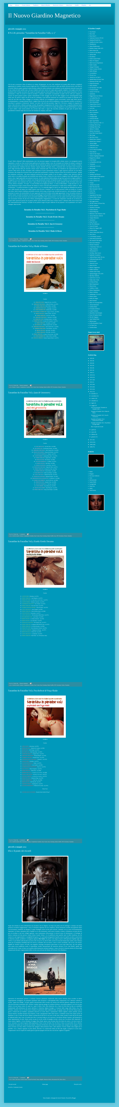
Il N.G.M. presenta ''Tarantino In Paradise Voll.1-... (99, 408)
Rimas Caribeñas (94, 292)
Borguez (92, 474)
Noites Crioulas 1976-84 (95, 69)
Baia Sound (92, 168)
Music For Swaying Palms (96, 302)
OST (53, 240)
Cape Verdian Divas (94, 319)
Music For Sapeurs (94, 60)
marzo (93, 432)
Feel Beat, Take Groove (95, 253)
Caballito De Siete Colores (96, 42)
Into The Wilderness (94, 224)
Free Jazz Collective (94, 476)
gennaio (93, 437)
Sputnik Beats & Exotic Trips (97, 79)
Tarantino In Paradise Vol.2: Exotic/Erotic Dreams (31, 541)
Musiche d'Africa (48, 1079)
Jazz (55, 535)
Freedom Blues (93, 327)
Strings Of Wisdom (94, 67)
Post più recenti (12, 1084)
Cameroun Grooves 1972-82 (96, 38)
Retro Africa (63, 1079)
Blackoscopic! (93, 321)
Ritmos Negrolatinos (95, 290)
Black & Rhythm (45, 5)
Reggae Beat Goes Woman (96, 96)
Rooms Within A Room (95, 197)
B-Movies (14, 240)
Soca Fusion (93, 32)
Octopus (92, 182)
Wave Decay (93, 234)
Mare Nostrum (93, 300)
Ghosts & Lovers (94, 263)
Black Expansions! (94, 284)
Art (90, 5)
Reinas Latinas (93, 296)
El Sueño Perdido (94, 89)
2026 (91, 358)
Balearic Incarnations (95, 131)
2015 (91, 384)
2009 (91, 444)
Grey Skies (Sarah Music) (96, 133)
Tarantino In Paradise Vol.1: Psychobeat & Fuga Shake (33, 690)
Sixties (60, 240)
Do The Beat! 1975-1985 (96, 87)
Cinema (19, 240)
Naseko (63, 1098)
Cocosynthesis (93, 73)
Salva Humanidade (94, 102)
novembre (94, 396)
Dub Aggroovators (94, 201)
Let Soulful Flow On (95, 98)
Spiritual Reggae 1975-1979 (96, 273)
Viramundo (92, 164)
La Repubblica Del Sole (95, 162)
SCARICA (45, 439)
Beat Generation (23, 841)
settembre (93, 400)
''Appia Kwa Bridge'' (18, 1002)
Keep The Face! (93, 222)
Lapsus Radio (93, 482)
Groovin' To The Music (95, 52)
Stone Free (92, 486)
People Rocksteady (94, 83)
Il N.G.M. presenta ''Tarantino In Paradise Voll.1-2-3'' (32, 32)
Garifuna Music (93, 306)
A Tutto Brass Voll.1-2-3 (95, 247)
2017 (91, 379)
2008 (91, 447)
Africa (13, 1079)
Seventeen (56, 240)
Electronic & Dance (58, 5)
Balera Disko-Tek (94, 50)
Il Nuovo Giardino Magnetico (44, 15)
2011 (91, 439)
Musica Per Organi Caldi (96, 228)
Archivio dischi (15, 535)
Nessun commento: (24, 239)
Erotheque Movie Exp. (95, 125)
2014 (91, 387)
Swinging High (93, 116)
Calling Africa (93, 114)
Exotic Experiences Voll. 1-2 (97, 122)
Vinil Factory (93, 490)
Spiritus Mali (93, 54)
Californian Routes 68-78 (96, 259)
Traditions (35, 5)
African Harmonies (94, 304)
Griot (91, 478)
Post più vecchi (77, 1084)
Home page (45, 1084)
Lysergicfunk (93, 484)
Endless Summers (94, 269)
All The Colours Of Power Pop (97, 203)
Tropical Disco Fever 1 (95, 106)
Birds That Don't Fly (95, 187)
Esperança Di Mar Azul (95, 81)
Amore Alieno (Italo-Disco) (96, 232)
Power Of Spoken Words (96, 315)
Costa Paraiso (93, 160)
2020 (91, 372)
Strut (70, 944)
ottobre (93, 398)
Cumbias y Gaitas (94, 288)
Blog (11, 5)
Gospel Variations (94, 311)
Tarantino (65, 240)
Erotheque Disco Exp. (95, 127)
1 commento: (23, 1077)
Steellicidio (92, 94)
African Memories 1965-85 (96, 216)
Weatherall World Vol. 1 (95, 40)
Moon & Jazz (93, 286)
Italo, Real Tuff (93, 110)
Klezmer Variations (94, 244)
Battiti (91, 471)
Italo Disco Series (94, 137)
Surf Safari (92, 172)
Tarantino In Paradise (95, 207)
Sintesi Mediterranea (95, 46)
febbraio (93, 434)
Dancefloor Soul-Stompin (96, 313)
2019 (91, 375)
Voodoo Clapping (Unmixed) (97, 156)
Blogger (74, 1098)
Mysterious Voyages (94, 100)
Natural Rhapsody (94, 211)
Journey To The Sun (94, 91)
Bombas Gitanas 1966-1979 (96, 48)
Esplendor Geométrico (95, 255)
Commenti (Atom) (17, 1087)
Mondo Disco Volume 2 (95, 139)
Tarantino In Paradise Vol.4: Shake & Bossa (28, 246)
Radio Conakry (93, 65)
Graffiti (77, 5)
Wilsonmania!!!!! (94, 251)
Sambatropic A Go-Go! (95, 294)
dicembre (93, 393)
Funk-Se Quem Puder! (95, 58)
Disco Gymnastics (94, 112)
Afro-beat (18, 1079)
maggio (93, 405)
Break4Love (93, 193)
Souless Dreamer (94, 209)
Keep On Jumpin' (94, 170)
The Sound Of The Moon (96, 240)
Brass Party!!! (93, 36)
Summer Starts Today (95, 271)
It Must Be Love (94, 147)
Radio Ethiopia (93, 71)
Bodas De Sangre (94, 298)
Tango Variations (94, 249)
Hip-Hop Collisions (94, 275)
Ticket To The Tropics (95, 153)
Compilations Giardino (26, 240)
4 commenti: (22, 840)
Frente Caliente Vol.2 (95, 178)
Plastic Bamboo (93, 85)
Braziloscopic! (93, 261)
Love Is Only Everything (96, 149)
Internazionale (93, 480)
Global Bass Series (94, 145)
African (17, 5)
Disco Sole (92, 34)
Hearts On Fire (93, 265)
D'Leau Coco (93, 75)
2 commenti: (22, 534)
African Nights (93, 143)
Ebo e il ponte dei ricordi (19, 850)
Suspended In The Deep (95, 195)
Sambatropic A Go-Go (95, 166)
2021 (91, 370)
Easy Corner (34, 240)
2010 (91, 442)
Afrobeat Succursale (94, 185)
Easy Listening (41, 240)
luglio (92, 403)
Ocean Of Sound (94, 226)
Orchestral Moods (94, 118)
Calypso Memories (94, 218)
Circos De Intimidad (94, 199)
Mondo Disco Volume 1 (95, 141)
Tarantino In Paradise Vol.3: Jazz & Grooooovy (29, 392)
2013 (91, 389)
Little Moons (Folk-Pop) (95, 238)
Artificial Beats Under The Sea (97, 257)
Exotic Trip (92, 191)
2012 (91, 391)
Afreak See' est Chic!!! (95, 77)
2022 (91, 368)
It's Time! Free (93, 325)
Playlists (84, 5)
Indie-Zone (69, 5)
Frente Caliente (26, 5)
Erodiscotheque (93, 230)
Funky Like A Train (94, 280)
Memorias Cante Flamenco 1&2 (97, 213)
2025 (91, 360)
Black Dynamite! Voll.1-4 (96, 189)
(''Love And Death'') (69, 946)
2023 (91, 365)
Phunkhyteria (93, 44)
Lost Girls (92, 108)
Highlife (41, 1079)
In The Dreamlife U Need (96, 323)
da (52, 302)
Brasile (13, 387)
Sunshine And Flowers (95, 174)
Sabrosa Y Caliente (94, 129)
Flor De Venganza (94, 317)
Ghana (37, 1079)
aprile (92, 429)
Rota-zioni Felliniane (95, 242)
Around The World (32, 1079)
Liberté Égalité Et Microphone (97, 176)
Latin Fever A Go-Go (95, 277)
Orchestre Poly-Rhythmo (59, 950)
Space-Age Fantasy (94, 120)
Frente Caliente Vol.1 (95, 180)
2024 (91, 363)
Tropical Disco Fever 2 (95, 104)
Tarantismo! (92, 220)
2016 (91, 382)
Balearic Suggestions (95, 267)
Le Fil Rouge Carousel (95, 236)
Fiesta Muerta (93, 151)
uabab (91, 488)
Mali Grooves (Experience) (96, 63)
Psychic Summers (94, 205)
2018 (91, 377)
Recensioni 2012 (55, 1079)
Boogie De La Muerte (95, 158)
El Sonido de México (95, 308)
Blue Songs (92, 135)
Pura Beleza (92, 56)
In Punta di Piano (94, 282)
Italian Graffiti (48, 240)
